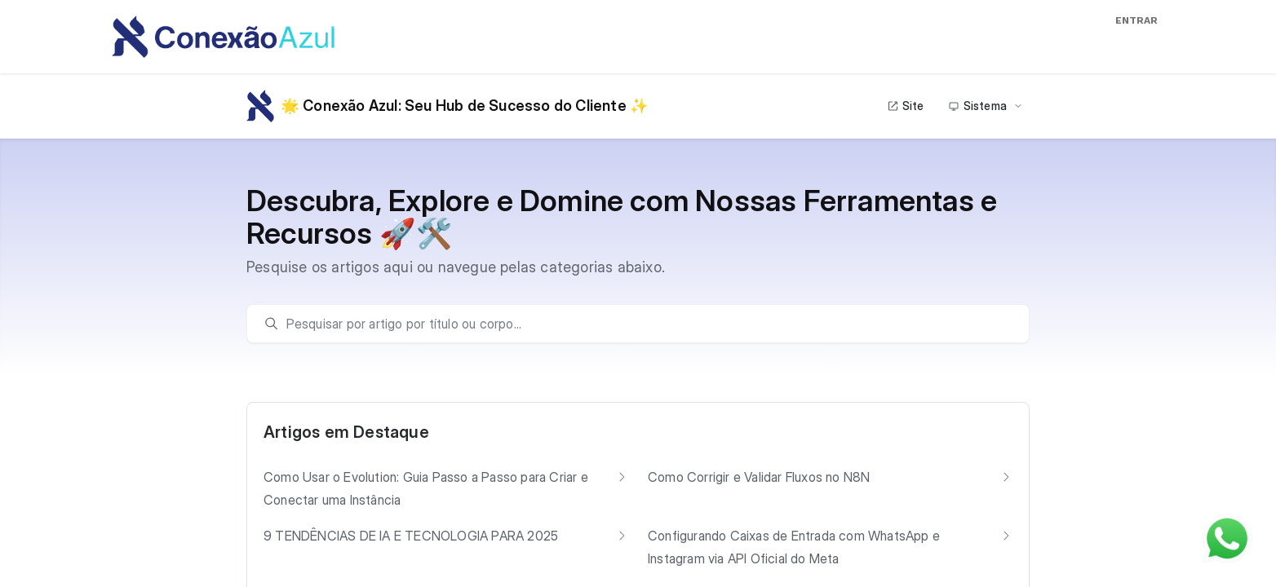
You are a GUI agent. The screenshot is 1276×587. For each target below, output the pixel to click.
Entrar (1136, 20)
